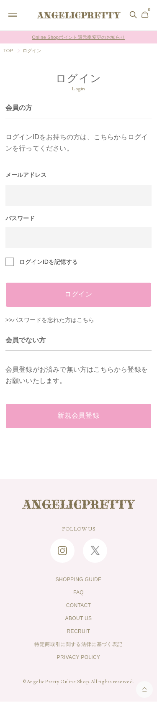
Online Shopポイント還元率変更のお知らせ (78, 37)
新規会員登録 (78, 416)
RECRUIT (78, 632)
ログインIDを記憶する (48, 261)
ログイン (78, 295)
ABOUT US (78, 619)
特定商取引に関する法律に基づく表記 (78, 645)
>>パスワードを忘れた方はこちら (49, 320)
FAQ (78, 593)
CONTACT (78, 606)
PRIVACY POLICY (78, 658)
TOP (8, 50)
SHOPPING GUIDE (79, 580)
